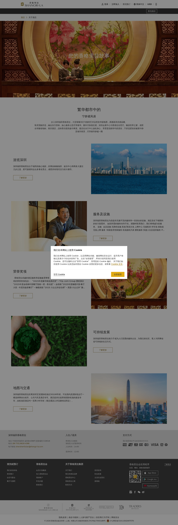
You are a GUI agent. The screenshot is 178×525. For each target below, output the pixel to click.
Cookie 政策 (117, 264)
